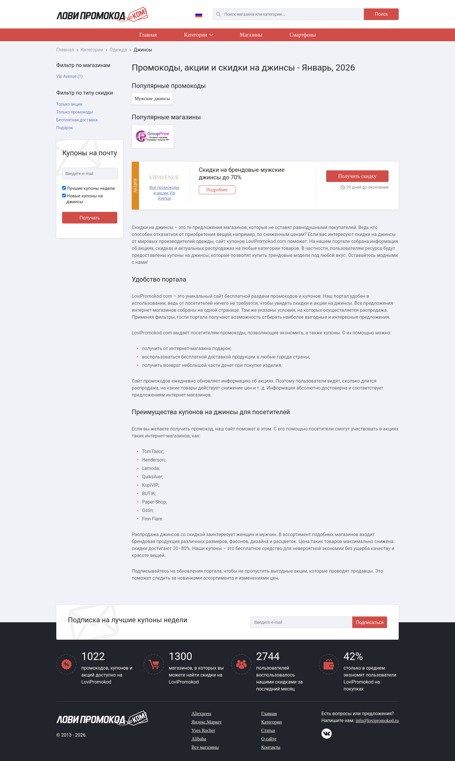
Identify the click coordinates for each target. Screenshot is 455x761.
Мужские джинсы (152, 98)
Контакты (270, 747)
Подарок (64, 127)
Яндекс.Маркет (207, 721)
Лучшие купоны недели (88, 188)
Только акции (69, 104)
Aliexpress (201, 713)
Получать (90, 217)
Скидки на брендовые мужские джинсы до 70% (241, 173)
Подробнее (217, 189)
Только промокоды (74, 112)
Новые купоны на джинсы (82, 198)
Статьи (268, 730)
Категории (198, 36)
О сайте (269, 738)
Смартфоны (303, 35)
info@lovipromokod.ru (377, 720)
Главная (148, 35)
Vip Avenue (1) (69, 76)
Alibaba (199, 738)
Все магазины (205, 747)
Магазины (251, 35)
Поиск (381, 14)
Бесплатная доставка (77, 120)
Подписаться (370, 622)
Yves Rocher (203, 730)
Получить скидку (357, 176)
